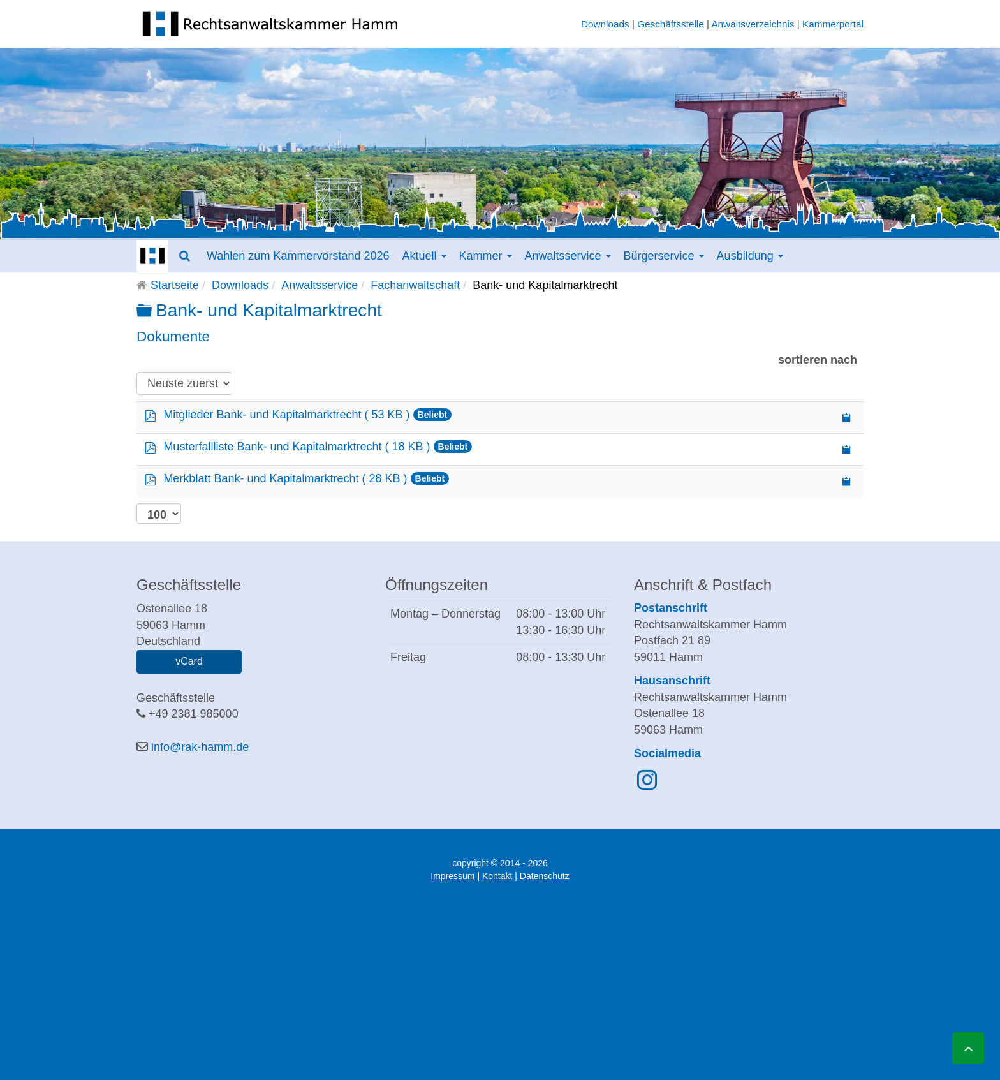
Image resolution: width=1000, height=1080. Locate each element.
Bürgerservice (664, 255)
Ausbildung (750, 255)
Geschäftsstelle (670, 23)
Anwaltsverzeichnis (752, 23)
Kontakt (497, 876)
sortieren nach (817, 359)
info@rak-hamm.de (200, 747)
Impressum (452, 876)
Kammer (485, 255)
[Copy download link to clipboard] (846, 417)
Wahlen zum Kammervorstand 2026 (298, 255)
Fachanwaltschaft (415, 285)
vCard (189, 661)
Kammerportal (833, 23)
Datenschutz (545, 876)
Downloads (605, 23)
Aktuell (424, 255)
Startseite (175, 285)
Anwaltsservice (568, 255)
